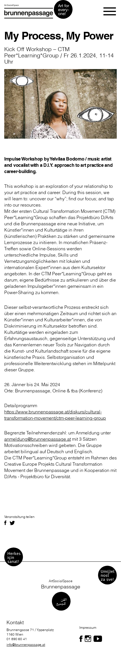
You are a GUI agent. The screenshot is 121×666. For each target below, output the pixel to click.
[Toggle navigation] (110, 11)
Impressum (87, 627)
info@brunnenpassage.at (26, 644)
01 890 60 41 (17, 639)
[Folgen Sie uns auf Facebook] (80, 638)
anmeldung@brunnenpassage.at (37, 439)
